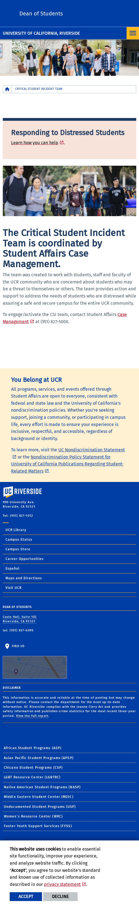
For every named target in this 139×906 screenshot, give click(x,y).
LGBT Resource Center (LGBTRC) (32, 777)
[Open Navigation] (133, 33)
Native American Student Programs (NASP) (42, 787)
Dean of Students (41, 13)
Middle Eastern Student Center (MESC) (39, 797)
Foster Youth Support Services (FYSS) (38, 826)
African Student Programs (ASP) (32, 748)
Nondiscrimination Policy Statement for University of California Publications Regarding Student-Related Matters (67, 464)
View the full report (32, 716)
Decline (60, 896)
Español (13, 568)
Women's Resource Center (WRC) (33, 816)
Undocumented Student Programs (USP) (40, 807)
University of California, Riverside (41, 33)
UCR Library (16, 530)
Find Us (35, 661)
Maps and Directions (24, 578)
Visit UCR (14, 588)
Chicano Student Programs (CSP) (33, 768)
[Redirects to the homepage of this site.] (7, 89)
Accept (26, 896)
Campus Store (18, 549)
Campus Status (19, 540)
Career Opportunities (25, 559)
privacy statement (62, 884)
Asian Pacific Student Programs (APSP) (39, 758)
